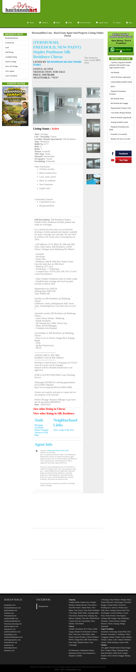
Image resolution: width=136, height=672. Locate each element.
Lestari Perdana (116, 613)
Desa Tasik (73, 642)
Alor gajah (105, 648)
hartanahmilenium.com (12, 608)
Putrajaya (104, 621)
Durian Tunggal (118, 656)
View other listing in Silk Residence (53, 413)
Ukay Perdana (115, 600)
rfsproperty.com (10, 629)
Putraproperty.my (10, 616)
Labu (123, 637)
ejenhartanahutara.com (12, 632)
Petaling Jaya (105, 608)
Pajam (118, 637)
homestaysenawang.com (13, 624)
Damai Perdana (80, 637)
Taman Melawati (107, 602)
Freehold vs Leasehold (119, 134)
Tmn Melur (92, 605)
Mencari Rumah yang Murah (121, 117)
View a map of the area (63, 430)
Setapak (71, 656)
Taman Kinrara (114, 621)
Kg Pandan (86, 621)
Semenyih (104, 626)
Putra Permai (110, 616)
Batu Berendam (107, 653)
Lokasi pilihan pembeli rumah (121, 82)
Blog (129, 23)
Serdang (104, 618)
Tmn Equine (121, 616)
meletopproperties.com (12, 640)
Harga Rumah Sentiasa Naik (121, 108)
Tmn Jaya (76, 634)
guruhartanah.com (10, 610)
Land (7, 47)
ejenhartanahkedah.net (12, 621)
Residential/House (11, 38)
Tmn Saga (73, 613)
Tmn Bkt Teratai (75, 608)
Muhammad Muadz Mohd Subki (58, 450)
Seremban (105, 632)
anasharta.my (9, 645)
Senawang (113, 632)
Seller (69, 23)
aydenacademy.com (11, 626)
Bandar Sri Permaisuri (83, 632)
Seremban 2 (112, 634)
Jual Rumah (115, 72)
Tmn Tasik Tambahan (91, 610)
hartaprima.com (9, 605)
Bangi (122, 624)
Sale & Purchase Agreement (121, 77)
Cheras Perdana (92, 637)
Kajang (116, 624)
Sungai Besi (79, 640)
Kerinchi (122, 605)
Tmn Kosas (73, 616)
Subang (112, 610)
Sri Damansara (74, 650)
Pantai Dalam (113, 605)
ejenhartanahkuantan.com (13, 637)
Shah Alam (105, 610)
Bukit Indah (82, 613)
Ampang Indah (93, 613)
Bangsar (104, 605)
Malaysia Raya (83, 642)
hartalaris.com (9, 650)
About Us (43, 23)
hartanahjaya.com (10, 634)
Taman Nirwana (75, 621)
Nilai (128, 634)
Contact (117, 23)
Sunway (114, 608)
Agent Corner (102, 23)
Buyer (57, 23)
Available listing (11, 57)
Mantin (112, 637)
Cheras (110, 624)
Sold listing (9, 52)
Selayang (105, 600)
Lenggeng (105, 637)
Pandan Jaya (85, 602)
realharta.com (9, 613)
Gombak (79, 656)
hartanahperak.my (10, 648)
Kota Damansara (89, 653)
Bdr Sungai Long (114, 618)
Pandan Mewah (81, 605)
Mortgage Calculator (39, 426)
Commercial (9, 43)
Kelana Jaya (123, 608)
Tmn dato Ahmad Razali (90, 618)
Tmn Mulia (86, 634)
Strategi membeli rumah (119, 122)
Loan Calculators (11, 76)
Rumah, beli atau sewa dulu (120, 139)
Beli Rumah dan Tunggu (119, 103)
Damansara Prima (75, 653)
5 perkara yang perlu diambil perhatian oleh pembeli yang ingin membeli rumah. (120, 65)
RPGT (113, 86)
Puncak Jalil (121, 610)
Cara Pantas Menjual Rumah (121, 113)
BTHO (71, 640)
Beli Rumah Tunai (117, 99)
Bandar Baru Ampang (86, 616)
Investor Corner (84, 23)
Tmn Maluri (79, 624)
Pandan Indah (74, 602)
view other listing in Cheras (49, 408)
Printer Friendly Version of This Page (41, 432)
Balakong (125, 618)
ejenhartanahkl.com (11, 618)
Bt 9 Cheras (88, 629)
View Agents (9, 71)
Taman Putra (86, 608)
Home (30, 23)
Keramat (127, 602)
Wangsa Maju (126, 600)
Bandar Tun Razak (76, 629)
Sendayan (121, 634)
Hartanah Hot (43, 606)
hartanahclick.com (10, 642)
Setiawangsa (118, 602)
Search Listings (10, 62)
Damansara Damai (87, 650)
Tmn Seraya (78, 610)
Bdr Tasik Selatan (91, 640)
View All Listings (11, 66)
